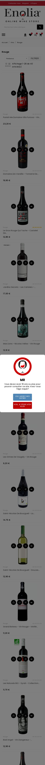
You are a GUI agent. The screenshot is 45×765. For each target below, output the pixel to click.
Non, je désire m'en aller (22, 405)
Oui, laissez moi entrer (22, 397)
